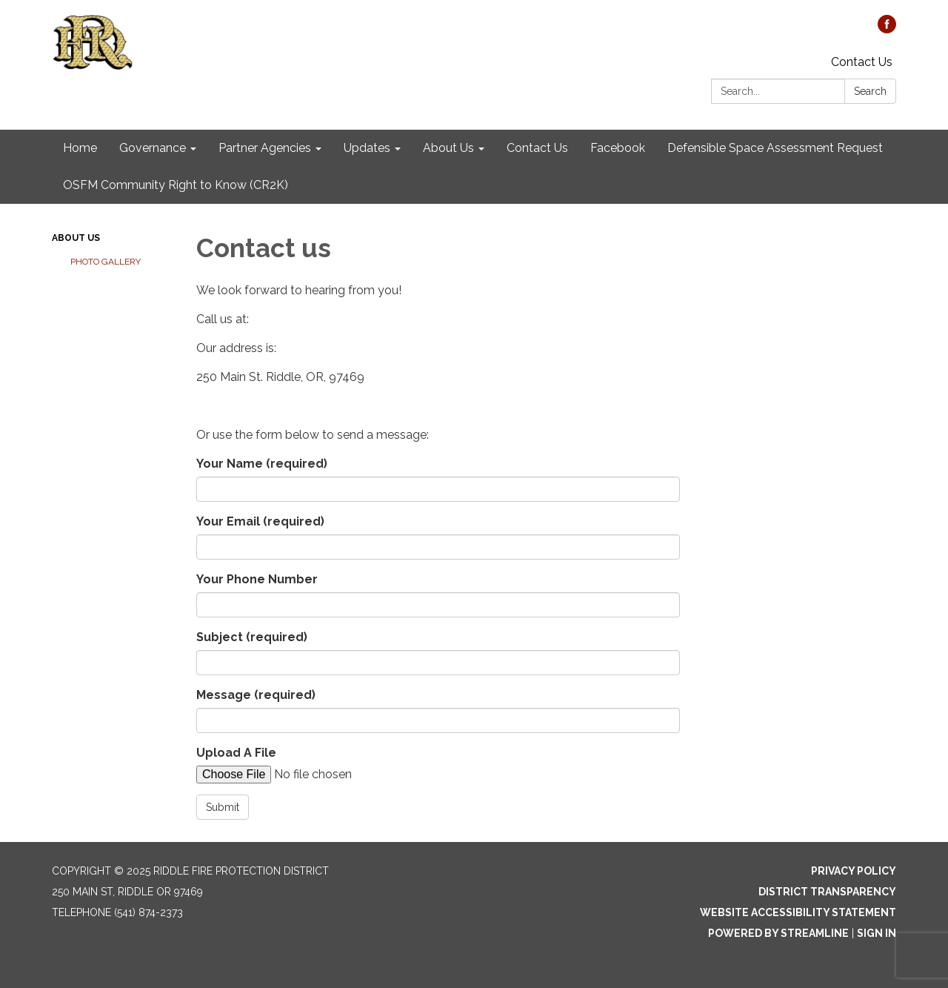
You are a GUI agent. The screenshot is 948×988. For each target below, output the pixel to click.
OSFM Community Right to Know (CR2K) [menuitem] (175, 185)
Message (256, 695)
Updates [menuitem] (367, 148)
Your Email (260, 521)
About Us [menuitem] (448, 148)
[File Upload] (322, 774)
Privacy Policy (853, 871)
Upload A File (236, 753)
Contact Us (861, 62)
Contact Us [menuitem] (537, 148)
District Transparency (827, 892)
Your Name (261, 464)
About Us (76, 238)
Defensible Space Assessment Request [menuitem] (775, 148)
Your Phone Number (257, 579)
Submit (222, 807)
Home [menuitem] (80, 148)
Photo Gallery (105, 261)
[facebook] (887, 29)
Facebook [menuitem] (617, 148)
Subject (251, 637)
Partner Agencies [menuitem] (264, 148)
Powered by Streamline (778, 933)
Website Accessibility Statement (798, 912)
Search (870, 91)
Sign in (876, 933)
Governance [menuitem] (152, 148)
